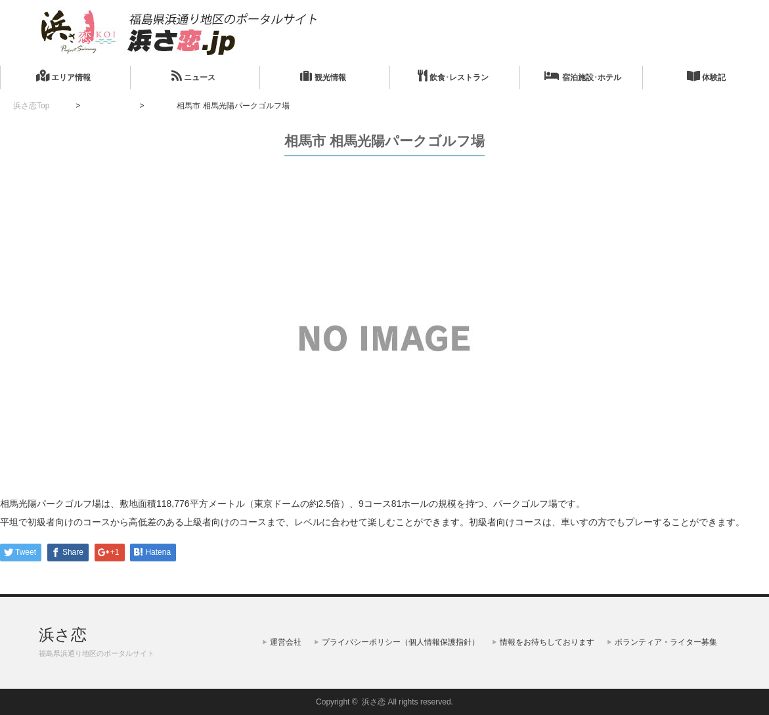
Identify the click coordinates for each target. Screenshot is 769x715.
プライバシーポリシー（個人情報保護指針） (400, 642)
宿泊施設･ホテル (582, 76)
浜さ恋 (63, 634)
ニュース (193, 76)
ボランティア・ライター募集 (666, 642)
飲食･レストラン (453, 76)
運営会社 (285, 642)
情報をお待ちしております (547, 642)
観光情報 (322, 76)
